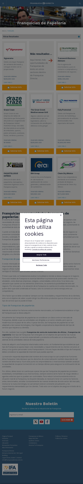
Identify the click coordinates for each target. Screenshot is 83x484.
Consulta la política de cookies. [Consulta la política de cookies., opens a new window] (42, 249)
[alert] (41, 242)
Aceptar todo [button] (41, 255)
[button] (41, 260)
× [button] (60, 215)
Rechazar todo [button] (41, 265)
